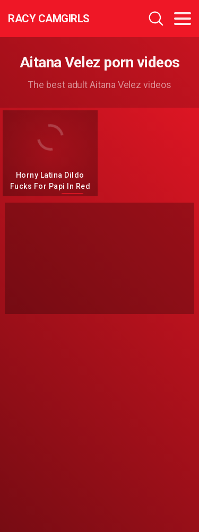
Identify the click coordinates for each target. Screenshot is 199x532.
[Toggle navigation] (182, 18)
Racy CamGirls (49, 18)
